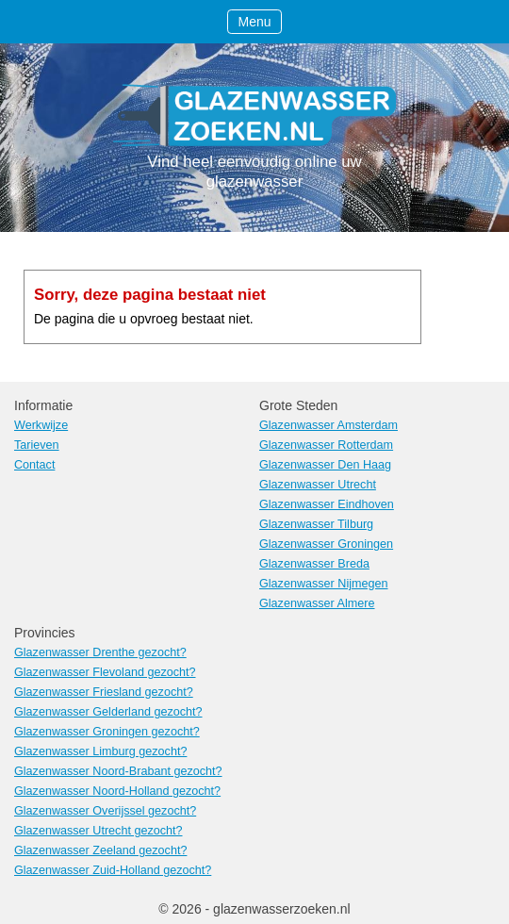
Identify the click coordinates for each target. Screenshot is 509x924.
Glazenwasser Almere (317, 603)
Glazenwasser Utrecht (317, 484)
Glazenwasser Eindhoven (326, 504)
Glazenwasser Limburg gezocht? (100, 751)
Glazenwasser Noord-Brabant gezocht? (118, 771)
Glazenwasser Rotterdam (326, 445)
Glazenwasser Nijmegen (323, 583)
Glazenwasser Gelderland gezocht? (108, 711)
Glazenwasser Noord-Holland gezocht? (117, 791)
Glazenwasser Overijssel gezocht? (105, 810)
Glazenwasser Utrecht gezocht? (98, 830)
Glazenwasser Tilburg (316, 524)
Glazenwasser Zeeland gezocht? (100, 850)
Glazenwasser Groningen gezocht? (107, 731)
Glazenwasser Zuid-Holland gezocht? (112, 870)
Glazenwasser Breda (314, 563)
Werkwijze (41, 425)
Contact (34, 464)
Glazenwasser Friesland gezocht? (103, 692)
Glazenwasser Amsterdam (328, 425)
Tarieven (36, 445)
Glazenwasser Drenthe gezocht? (100, 652)
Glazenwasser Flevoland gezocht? (105, 672)
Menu (254, 21)
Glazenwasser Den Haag (325, 464)
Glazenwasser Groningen (326, 544)
